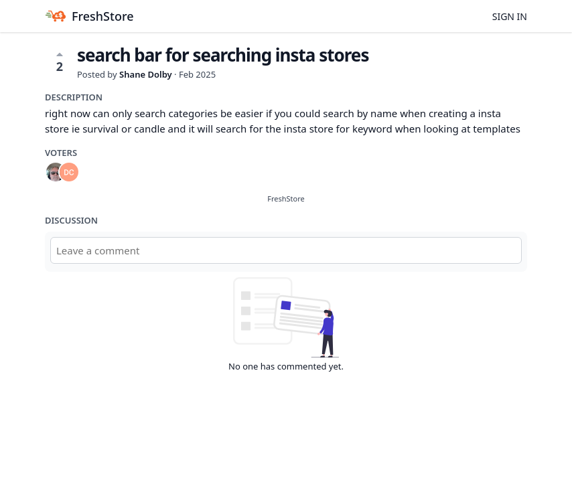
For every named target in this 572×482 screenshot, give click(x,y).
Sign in (509, 16)
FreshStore (286, 198)
